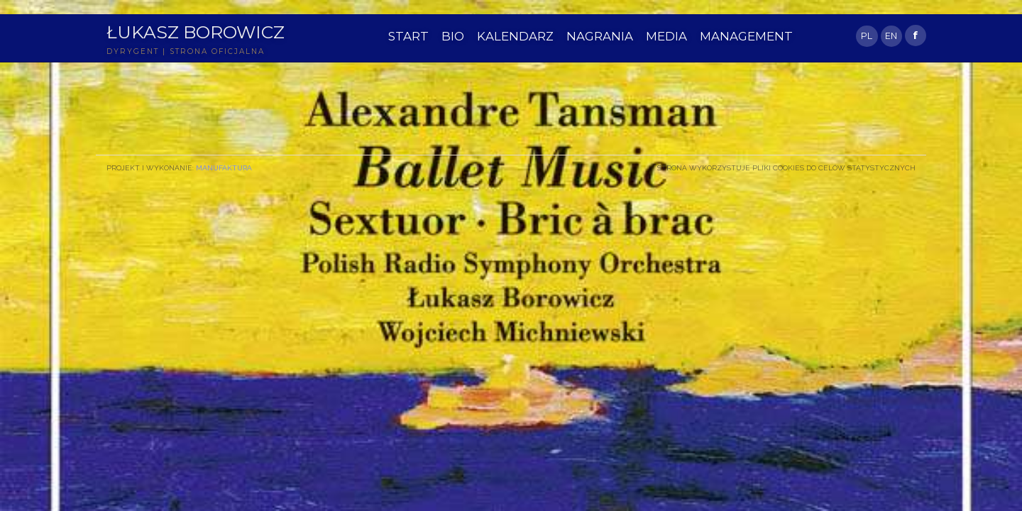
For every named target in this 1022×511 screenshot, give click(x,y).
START (408, 36)
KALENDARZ (515, 36)
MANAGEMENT (746, 36)
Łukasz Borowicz (195, 32)
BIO (452, 36)
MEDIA (666, 36)
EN (891, 36)
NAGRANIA (599, 36)
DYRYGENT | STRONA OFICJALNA (185, 51)
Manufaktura (224, 167)
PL (866, 36)
